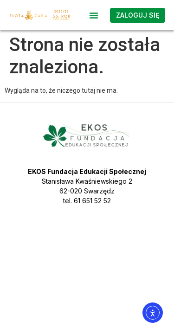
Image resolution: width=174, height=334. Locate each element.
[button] (94, 15)
